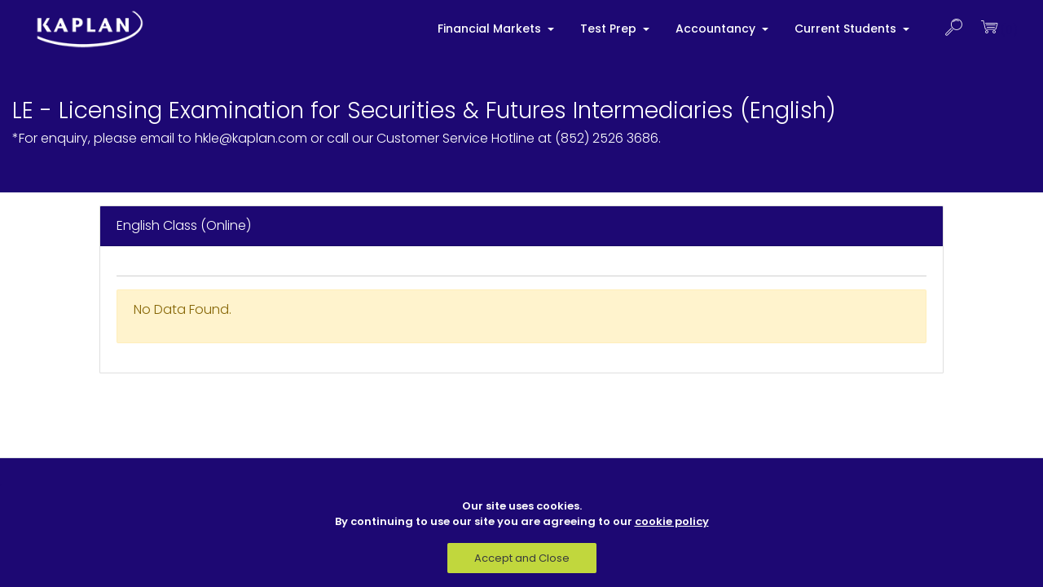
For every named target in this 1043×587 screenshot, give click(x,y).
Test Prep (610, 28)
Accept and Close (522, 558)
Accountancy (717, 28)
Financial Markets (491, 28)
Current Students (847, 28)
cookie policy (672, 521)
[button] (953, 29)
